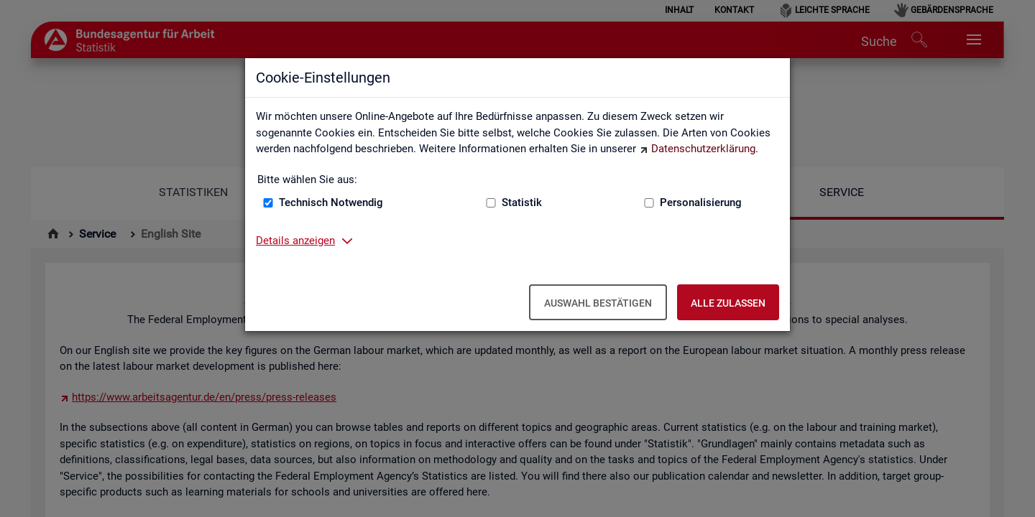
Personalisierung (701, 202)
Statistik (522, 202)
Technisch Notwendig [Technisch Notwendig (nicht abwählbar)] (331, 202)
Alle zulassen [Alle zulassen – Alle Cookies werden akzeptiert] (728, 303)
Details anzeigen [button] (295, 240)
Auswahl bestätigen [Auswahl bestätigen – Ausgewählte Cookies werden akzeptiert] (598, 303)
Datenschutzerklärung (703, 148)
